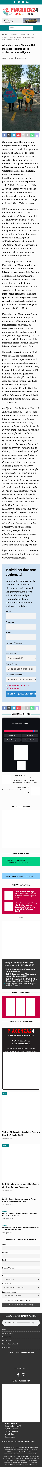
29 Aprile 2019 (9, 58)
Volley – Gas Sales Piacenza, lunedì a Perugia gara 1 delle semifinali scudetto (20, 1228)
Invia (26, 863)
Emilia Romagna (12, 740)
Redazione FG (21, 58)
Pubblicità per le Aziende (10, 1344)
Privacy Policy (20, 1465)
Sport (21, 918)
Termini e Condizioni (30, 1465)
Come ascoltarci (7, 1337)
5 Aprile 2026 (8, 1190)
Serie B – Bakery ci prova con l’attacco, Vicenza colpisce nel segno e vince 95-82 (19, 1200)
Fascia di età (11, 664)
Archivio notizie (7, 1333)
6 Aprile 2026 (8, 1138)
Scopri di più (10, 1437)
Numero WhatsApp (14, 643)
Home (4, 1330)
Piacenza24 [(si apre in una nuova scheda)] (29, 876)
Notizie (14, 35)
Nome (8, 611)
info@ (13, 1434)
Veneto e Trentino (30, 740)
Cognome (10, 622)
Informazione (6, 1340)
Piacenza (12, 735)
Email (8, 632)
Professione (11, 653)
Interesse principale (15, 674)
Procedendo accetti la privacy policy (17, 686)
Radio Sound (18, 876)
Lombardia (30, 735)
